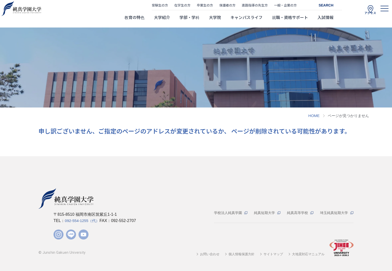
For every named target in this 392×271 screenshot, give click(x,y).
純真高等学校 (295, 212)
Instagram (59, 235)
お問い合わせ (203, 254)
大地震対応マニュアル (307, 254)
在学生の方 (182, 6)
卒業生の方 (205, 6)
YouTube (83, 235)
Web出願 (377, 113)
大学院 (215, 20)
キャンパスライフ (246, 20)
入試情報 (326, 20)
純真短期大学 (260, 212)
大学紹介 (162, 20)
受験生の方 (160, 6)
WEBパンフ (377, 67)
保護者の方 (227, 6)
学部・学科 (190, 20)
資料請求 (377, 90)
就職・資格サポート (290, 20)
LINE (71, 235)
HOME (314, 116)
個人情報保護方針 (236, 254)
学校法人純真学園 (222, 212)
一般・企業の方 (285, 6)
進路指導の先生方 (255, 6)
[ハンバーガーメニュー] (379, 14)
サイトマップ (270, 254)
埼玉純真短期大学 (333, 212)
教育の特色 (134, 20)
